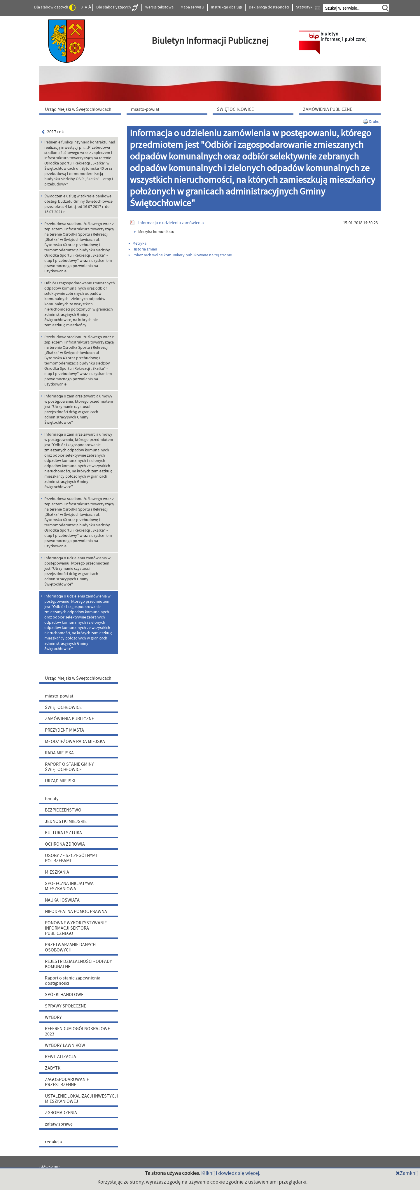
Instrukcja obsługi (226, 7)
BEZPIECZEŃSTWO (63, 810)
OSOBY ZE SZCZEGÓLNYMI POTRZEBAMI (71, 858)
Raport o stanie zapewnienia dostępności (72, 980)
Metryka (137, 243)
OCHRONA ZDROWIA (65, 844)
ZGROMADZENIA (61, 1113)
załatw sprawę (59, 1124)
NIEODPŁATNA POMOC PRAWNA (76, 911)
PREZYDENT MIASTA (64, 730)
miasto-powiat (59, 696)
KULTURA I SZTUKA (63, 833)
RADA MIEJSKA (59, 753)
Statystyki (308, 7)
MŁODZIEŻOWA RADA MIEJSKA (75, 741)
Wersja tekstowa (159, 7)
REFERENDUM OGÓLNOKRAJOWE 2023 (77, 1031)
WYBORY (53, 1017)
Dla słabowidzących (55, 7)
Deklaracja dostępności (269, 7)
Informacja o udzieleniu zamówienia (171, 223)
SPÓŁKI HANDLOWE (64, 995)
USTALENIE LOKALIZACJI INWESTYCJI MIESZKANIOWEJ (81, 1098)
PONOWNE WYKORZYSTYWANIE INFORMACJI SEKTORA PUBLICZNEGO (76, 928)
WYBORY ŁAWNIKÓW (65, 1045)
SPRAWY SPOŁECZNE (65, 1006)
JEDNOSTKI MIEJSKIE (66, 821)
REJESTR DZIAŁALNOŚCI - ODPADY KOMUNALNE (78, 964)
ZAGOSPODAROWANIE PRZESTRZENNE (67, 1082)
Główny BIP (49, 1167)
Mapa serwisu (192, 7)
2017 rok (53, 132)
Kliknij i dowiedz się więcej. (230, 1173)
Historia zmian (143, 249)
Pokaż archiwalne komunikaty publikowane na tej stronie (180, 255)
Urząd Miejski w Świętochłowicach (78, 678)
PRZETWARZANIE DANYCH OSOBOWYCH (70, 947)
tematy (51, 799)
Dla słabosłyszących (117, 7)
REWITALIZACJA (60, 1057)
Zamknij (407, 1173)
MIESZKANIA (57, 872)
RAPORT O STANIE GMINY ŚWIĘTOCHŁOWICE (69, 766)
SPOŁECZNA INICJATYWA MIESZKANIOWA (69, 886)
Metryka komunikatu (154, 231)
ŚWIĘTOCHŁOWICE (63, 707)
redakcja (53, 1142)
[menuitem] (81, 109)
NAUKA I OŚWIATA (62, 900)
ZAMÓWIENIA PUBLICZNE (69, 719)
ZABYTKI (53, 1068)
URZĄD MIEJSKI (60, 781)
